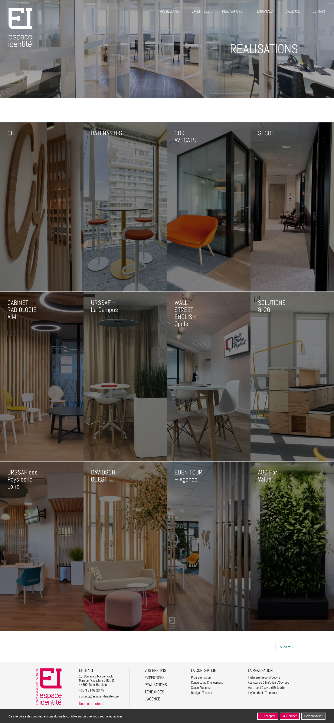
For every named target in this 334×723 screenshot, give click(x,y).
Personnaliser (313, 716)
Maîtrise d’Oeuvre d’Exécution (267, 687)
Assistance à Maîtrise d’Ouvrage (268, 682)
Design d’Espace (201, 692)
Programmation (201, 677)
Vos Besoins (169, 11)
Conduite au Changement (207, 682)
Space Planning (200, 687)
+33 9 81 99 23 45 (91, 690)
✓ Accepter (267, 716)
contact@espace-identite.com (99, 696)
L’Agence (292, 11)
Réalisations (232, 11)
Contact (318, 11)
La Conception (203, 670)
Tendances (264, 11)
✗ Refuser (290, 716)
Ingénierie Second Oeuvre (264, 677)
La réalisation (260, 670)
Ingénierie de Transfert (262, 692)
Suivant (285, 646)
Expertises (200, 11)
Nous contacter (90, 703)
